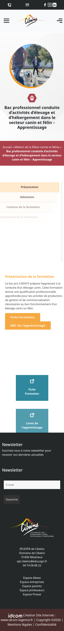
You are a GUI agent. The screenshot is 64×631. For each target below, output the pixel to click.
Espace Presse (32, 594)
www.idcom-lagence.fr (17, 620)
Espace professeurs (32, 590)
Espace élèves (32, 578)
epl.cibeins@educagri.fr (32, 561)
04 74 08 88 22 (32, 565)
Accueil (7, 147)
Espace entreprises (32, 582)
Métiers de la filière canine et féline (37, 147)
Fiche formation (26, 317)
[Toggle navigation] (58, 20)
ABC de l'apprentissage (31, 325)
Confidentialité (45, 624)
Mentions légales (20, 624)
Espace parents (32, 586)
